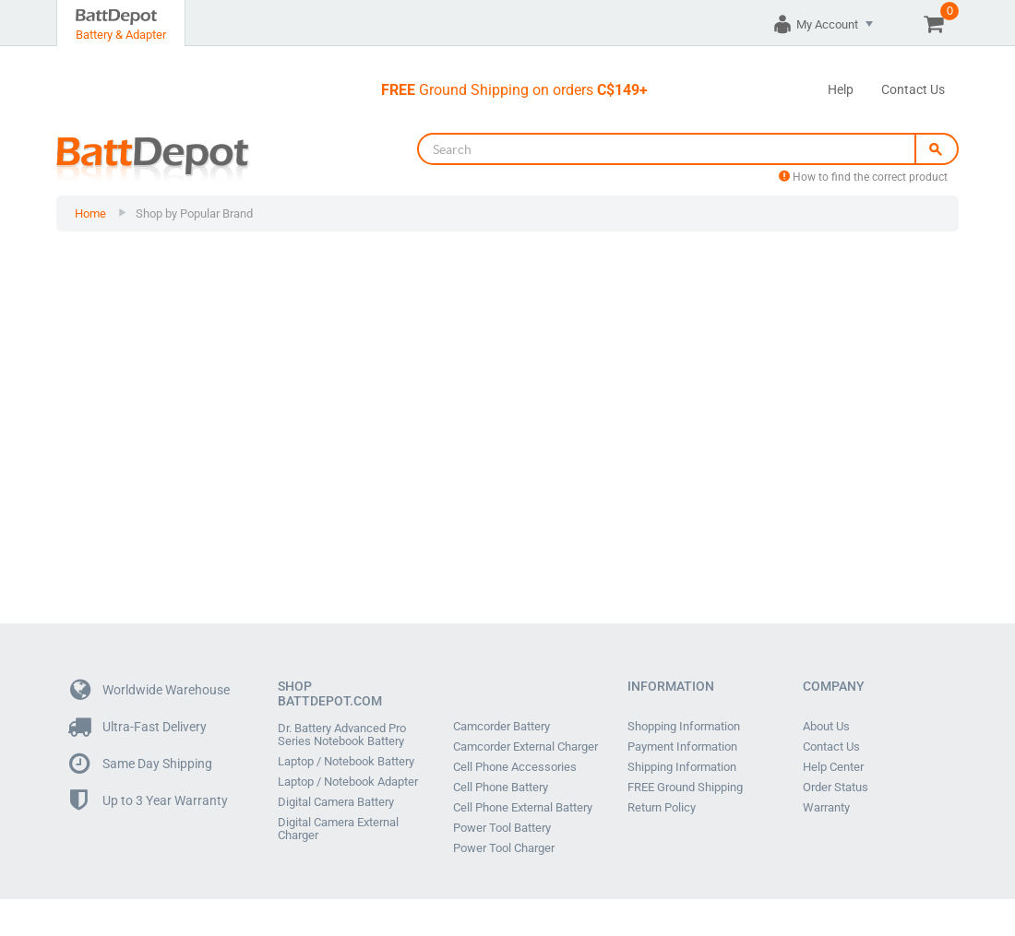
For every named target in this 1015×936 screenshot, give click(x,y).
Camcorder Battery (501, 726)
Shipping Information (681, 767)
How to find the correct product (863, 177)
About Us (826, 726)
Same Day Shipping (141, 764)
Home (90, 213)
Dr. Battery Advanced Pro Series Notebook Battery (342, 735)
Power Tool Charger (504, 848)
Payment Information (682, 747)
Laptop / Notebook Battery (346, 761)
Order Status (835, 787)
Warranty (826, 807)
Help (841, 89)
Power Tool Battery (502, 828)
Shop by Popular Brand (194, 213)
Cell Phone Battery (500, 787)
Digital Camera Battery (336, 802)
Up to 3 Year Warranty (149, 800)
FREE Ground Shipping (685, 787)
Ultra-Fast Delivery (138, 727)
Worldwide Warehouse (150, 690)
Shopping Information (683, 726)
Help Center (833, 767)
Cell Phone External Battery (522, 807)
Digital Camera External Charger (338, 829)
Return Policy (661, 807)
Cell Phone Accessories (515, 767)
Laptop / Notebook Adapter (348, 782)
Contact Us (913, 89)
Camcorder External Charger (525, 747)
